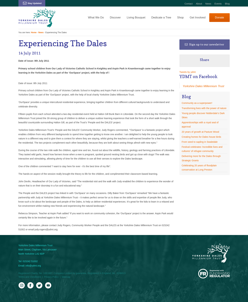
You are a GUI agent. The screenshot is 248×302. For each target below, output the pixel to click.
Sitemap (66, 277)
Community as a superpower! (197, 103)
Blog (227, 3)
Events (218, 3)
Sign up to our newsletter (204, 44)
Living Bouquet (136, 17)
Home (33, 32)
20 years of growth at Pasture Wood (200, 131)
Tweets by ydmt (187, 72)
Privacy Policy (51, 277)
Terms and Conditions (29, 277)
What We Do (96, 17)
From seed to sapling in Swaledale (200, 142)
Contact (188, 3)
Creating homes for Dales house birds (201, 137)
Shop (180, 17)
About (199, 3)
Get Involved (197, 17)
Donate (219, 17)
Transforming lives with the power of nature (204, 108)
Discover (115, 17)
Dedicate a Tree (161, 17)
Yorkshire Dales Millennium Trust (203, 86)
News (208, 3)
